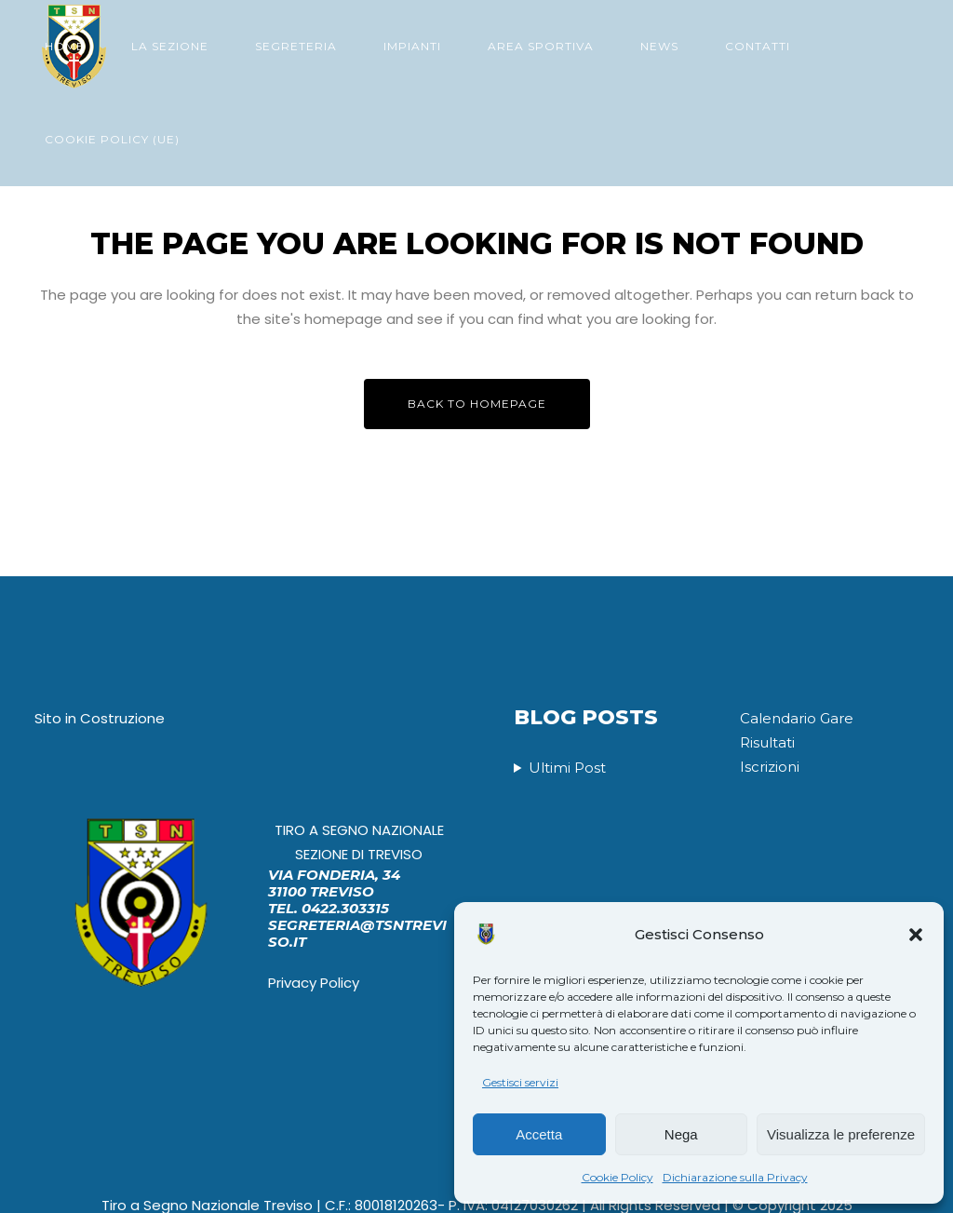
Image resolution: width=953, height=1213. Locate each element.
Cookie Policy (617, 1177)
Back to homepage (477, 404)
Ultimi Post (567, 769)
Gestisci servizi (520, 1082)
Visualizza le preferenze (841, 1134)
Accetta (539, 1134)
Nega (681, 1134)
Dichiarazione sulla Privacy (735, 1177)
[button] (915, 934)
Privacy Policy (313, 983)
